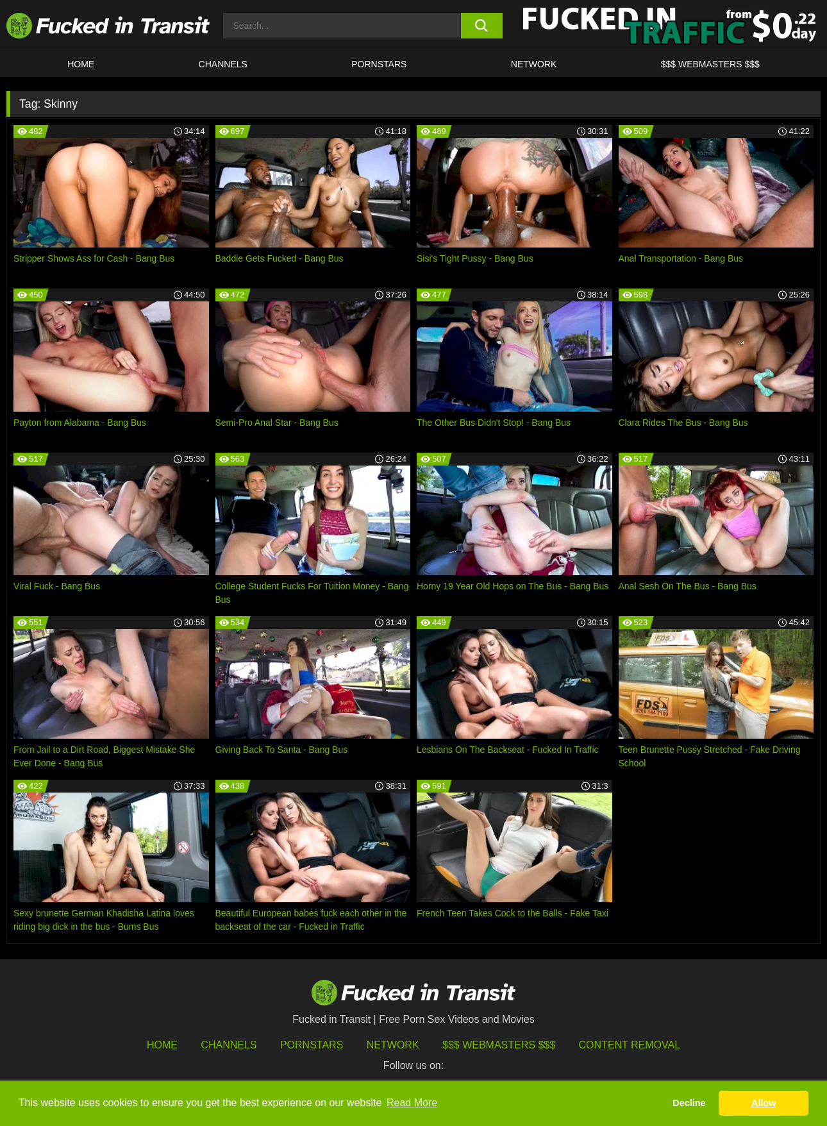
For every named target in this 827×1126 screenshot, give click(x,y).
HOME (80, 64)
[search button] (482, 25)
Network (534, 64)
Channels (228, 1044)
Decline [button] (688, 1103)
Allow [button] (763, 1103)
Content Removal (630, 1044)
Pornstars (378, 64)
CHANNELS (223, 64)
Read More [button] (412, 1102)
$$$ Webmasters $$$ (498, 1044)
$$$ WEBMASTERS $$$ (710, 64)
